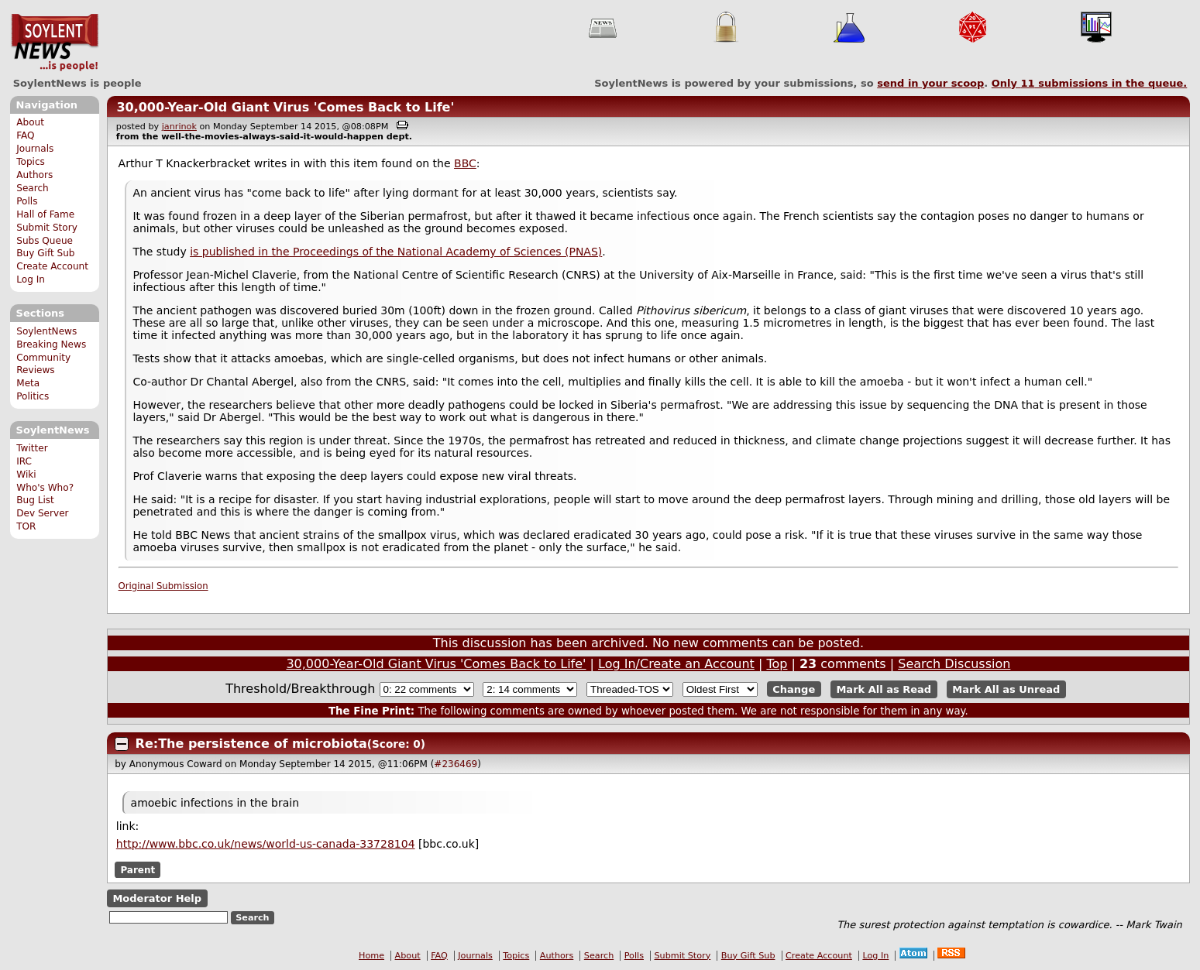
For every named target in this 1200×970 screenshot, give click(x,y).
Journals (34, 148)
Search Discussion (954, 663)
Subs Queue (44, 240)
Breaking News (51, 344)
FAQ (25, 135)
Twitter (31, 448)
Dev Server (42, 513)
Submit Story (46, 227)
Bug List (35, 500)
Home (371, 956)
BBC (465, 163)
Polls (26, 201)
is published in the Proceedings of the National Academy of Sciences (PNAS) (396, 251)
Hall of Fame (45, 214)
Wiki (26, 474)
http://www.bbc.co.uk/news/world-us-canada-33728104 (265, 844)
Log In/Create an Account (676, 663)
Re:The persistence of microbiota (251, 743)
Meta (28, 383)
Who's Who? (45, 487)
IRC (24, 461)
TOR (26, 526)
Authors (34, 175)
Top (776, 663)
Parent (137, 869)
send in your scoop (930, 83)
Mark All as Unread (1006, 689)
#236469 (455, 764)
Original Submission (163, 586)
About (30, 122)
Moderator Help (156, 898)
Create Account (52, 266)
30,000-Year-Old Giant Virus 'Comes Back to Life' (285, 107)
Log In (30, 279)
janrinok (179, 127)
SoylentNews (54, 43)
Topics (30, 161)
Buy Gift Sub (45, 253)
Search (32, 188)
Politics (32, 396)
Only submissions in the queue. (1090, 83)
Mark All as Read (883, 689)
